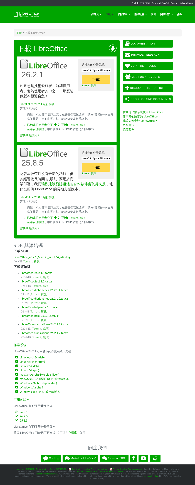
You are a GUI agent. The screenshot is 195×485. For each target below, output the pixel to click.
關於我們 (166, 14)
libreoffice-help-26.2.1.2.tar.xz (39, 315)
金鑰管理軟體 (35, 129)
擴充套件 (128, 129)
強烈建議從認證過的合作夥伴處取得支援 (73, 184)
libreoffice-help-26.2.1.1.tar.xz (39, 307)
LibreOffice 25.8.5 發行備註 (37, 197)
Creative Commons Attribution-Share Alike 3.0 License (99, 471)
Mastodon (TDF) (114, 458)
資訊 (93, 85)
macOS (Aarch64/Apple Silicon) (39, 374)
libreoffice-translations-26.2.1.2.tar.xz (44, 333)
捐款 (179, 14)
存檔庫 (72, 432)
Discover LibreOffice (144, 88)
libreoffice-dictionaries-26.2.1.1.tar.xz (44, 290)
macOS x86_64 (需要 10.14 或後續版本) (44, 379)
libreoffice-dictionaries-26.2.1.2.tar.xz (44, 298)
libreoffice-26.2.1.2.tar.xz (36, 281)
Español (165, 3)
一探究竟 (95, 14)
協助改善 (140, 14)
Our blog (51, 458)
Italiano (183, 3)
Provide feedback (142, 54)
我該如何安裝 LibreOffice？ (140, 120)
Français (174, 3)
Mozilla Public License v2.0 (46, 474)
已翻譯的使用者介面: (47, 125)
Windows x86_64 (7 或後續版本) (40, 391)
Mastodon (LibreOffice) (80, 458)
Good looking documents (148, 99)
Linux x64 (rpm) (29, 370)
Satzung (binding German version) (127, 469)
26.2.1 (24, 412)
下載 (109, 14)
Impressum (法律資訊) (25, 469)
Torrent (86, 85)
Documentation (140, 43)
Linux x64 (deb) (29, 366)
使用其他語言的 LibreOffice (140, 116)
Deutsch (156, 3)
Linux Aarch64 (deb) (32, 357)
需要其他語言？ (30, 135)
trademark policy (151, 476)
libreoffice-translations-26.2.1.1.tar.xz (44, 324)
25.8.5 (24, 420)
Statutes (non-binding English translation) (89, 469)
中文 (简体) (145, 3)
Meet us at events (142, 77)
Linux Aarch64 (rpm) (32, 361)
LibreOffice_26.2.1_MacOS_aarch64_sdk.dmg (42, 257)
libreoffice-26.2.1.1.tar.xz (36, 273)
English (135, 3)
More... (191, 3)
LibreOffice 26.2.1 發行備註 (37, 104)
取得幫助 (123, 14)
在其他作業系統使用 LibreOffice (143, 112)
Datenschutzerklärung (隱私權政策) (51, 469)
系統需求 (128, 125)
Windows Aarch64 (31, 387)
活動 (153, 14)
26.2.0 (24, 416)
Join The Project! (142, 65)
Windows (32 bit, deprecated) (38, 383)
